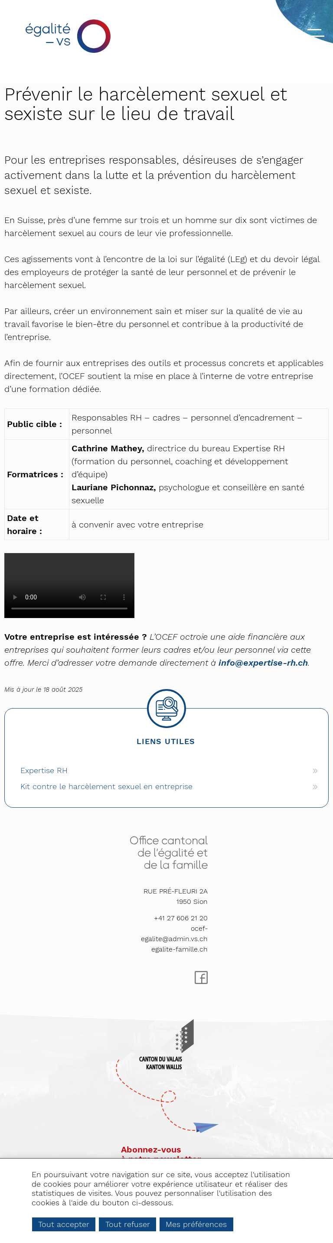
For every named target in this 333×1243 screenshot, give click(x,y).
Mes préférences (196, 1224)
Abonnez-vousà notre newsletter (161, 1154)
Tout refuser (127, 1224)
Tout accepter (63, 1224)
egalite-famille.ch (179, 949)
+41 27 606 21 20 (181, 918)
